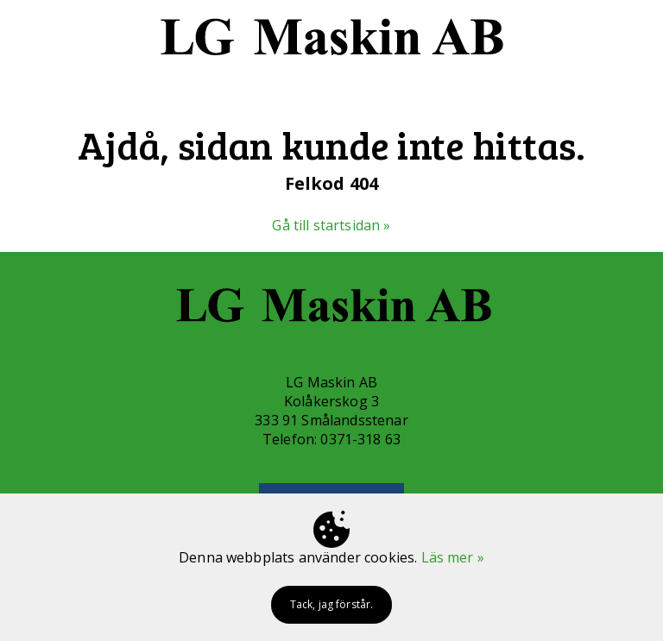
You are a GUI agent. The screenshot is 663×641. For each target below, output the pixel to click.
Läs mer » (452, 557)
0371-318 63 (360, 439)
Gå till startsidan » (331, 225)
